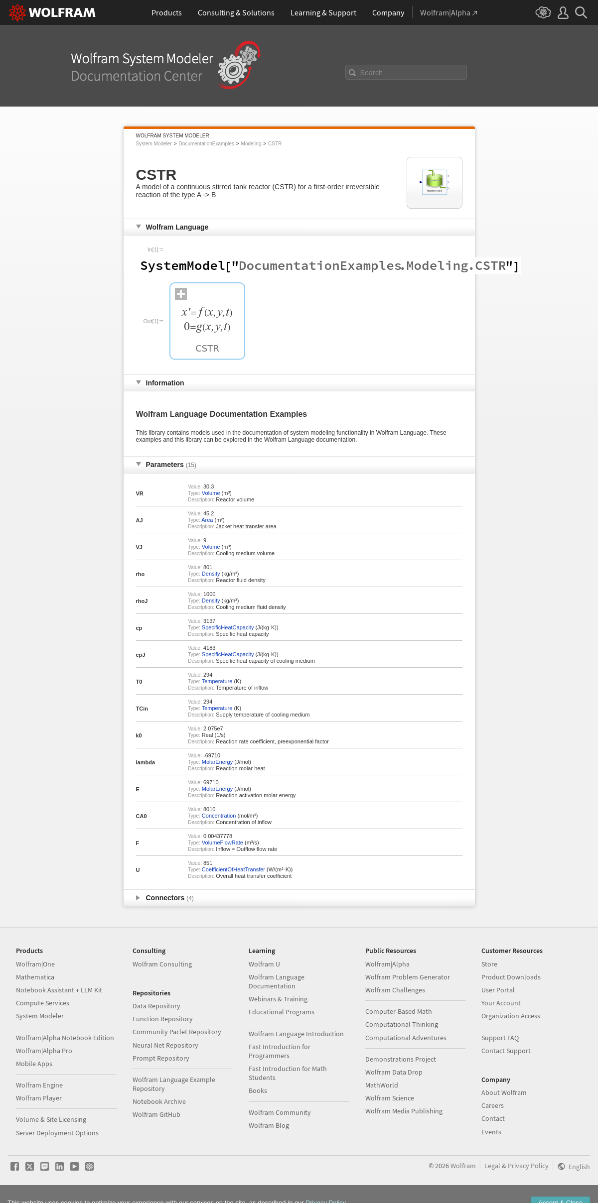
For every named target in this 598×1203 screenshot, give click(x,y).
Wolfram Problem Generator (407, 976)
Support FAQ (500, 1037)
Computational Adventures (406, 1037)
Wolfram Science (389, 1097)
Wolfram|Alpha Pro (44, 1050)
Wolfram (463, 1165)
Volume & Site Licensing (51, 1119)
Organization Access (510, 1015)
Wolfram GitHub (156, 1114)
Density (211, 574)
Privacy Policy (528, 1165)
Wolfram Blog (269, 1125)
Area (207, 520)
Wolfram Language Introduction (296, 1033)
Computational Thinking (401, 1024)
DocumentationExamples (206, 143)
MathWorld (381, 1085)
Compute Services (42, 1002)
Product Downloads (511, 976)
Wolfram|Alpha (387, 964)
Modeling (251, 143)
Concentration (219, 816)
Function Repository (163, 1018)
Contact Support (506, 1050)
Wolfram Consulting (162, 964)
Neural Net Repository (165, 1045)
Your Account (501, 1002)
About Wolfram (504, 1092)
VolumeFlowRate (222, 842)
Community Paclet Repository (177, 1031)
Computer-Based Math (398, 1011)
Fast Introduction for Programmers (279, 1051)
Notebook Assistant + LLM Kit (59, 989)
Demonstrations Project (400, 1059)
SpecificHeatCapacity (228, 627)
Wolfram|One (35, 964)
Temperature (217, 681)
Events (491, 1131)
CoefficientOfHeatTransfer (233, 869)
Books (258, 1090)
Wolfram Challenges (395, 989)
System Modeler (154, 143)
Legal (492, 1165)
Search (371, 73)
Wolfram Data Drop (394, 1072)
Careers (492, 1105)
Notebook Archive (159, 1101)
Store (489, 964)
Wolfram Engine (39, 1085)
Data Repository (156, 1005)
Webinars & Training (278, 998)
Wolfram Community (280, 1112)
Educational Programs (281, 1011)
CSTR (275, 143)
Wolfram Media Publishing (404, 1110)
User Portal (498, 989)
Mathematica (35, 976)
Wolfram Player (39, 1097)
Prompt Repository (161, 1058)
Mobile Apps (34, 1063)
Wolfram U (264, 964)
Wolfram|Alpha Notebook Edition (65, 1037)
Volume (211, 493)
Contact (493, 1118)
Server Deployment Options (57, 1132)
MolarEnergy (217, 762)
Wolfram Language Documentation (276, 981)
